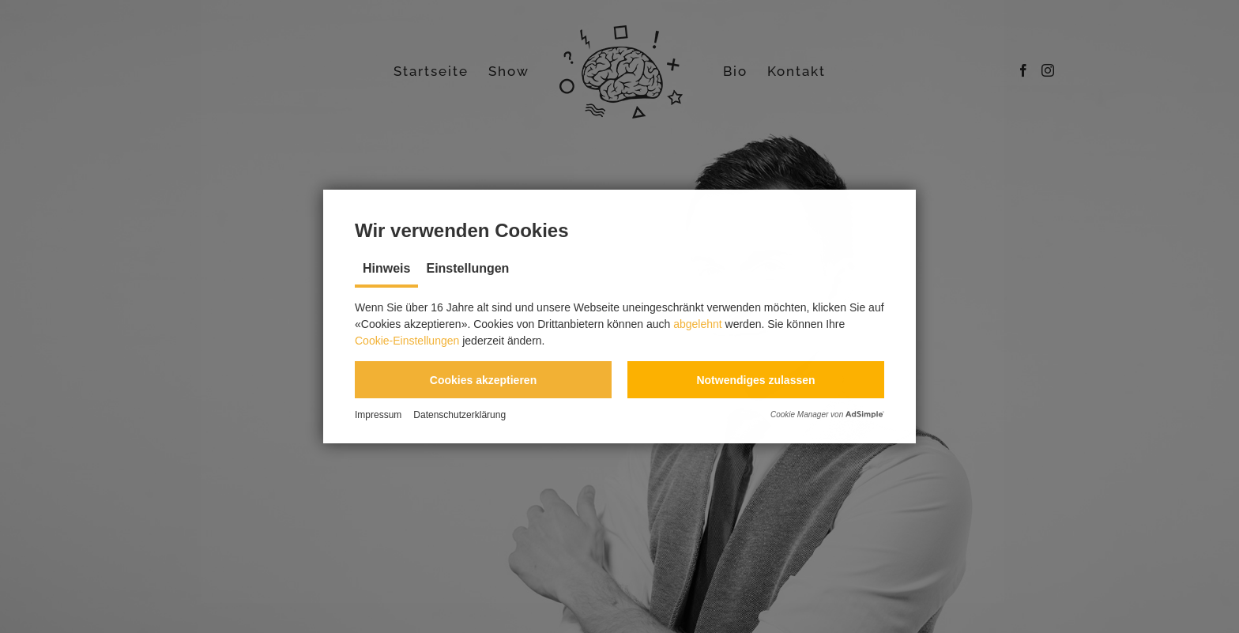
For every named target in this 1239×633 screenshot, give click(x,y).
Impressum (378, 414)
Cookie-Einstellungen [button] (407, 340)
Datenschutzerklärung (459, 414)
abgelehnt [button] (697, 324)
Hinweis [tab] (386, 268)
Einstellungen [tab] (467, 268)
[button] (483, 379)
